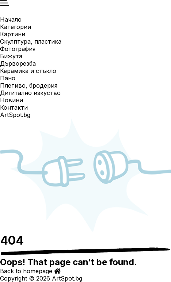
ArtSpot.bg (15, 114)
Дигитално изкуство (30, 92)
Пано (7, 78)
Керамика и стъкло (28, 70)
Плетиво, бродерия (28, 85)
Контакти (14, 107)
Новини (11, 100)
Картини (12, 34)
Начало (11, 19)
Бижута (11, 56)
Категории (15, 26)
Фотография (17, 48)
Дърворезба (18, 63)
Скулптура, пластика (30, 41)
